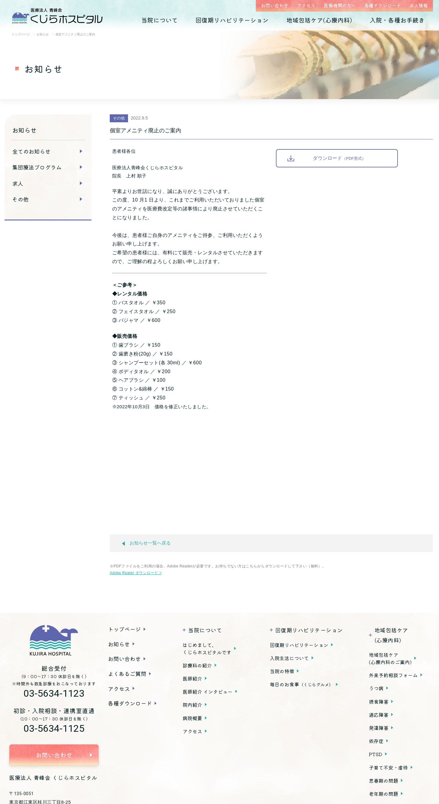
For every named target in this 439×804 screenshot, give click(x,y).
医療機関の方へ (340, 5)
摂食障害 (378, 701)
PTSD (375, 754)
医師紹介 (192, 678)
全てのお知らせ (31, 151)
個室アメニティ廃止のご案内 (145, 130)
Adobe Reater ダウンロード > (136, 573)
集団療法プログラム (37, 167)
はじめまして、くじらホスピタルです (207, 648)
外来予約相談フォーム (393, 675)
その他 (20, 199)
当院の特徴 (282, 671)
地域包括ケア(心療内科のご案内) (390, 658)
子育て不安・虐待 (388, 767)
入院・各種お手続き (397, 20)
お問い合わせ (274, 5)
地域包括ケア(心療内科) (319, 20)
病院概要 (192, 718)
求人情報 (418, 5)
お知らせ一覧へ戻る (146, 543)
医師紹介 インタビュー (208, 691)
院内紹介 (192, 704)
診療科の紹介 (197, 665)
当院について (159, 20)
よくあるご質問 (127, 673)
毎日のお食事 (301, 684)
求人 (17, 183)
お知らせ (119, 644)
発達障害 (378, 727)
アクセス (306, 5)
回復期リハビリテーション (232, 20)
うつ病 (376, 688)
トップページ (124, 629)
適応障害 (378, 714)
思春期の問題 (383, 780)
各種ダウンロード (382, 5)
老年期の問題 (383, 793)
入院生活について (289, 658)
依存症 (376, 741)
